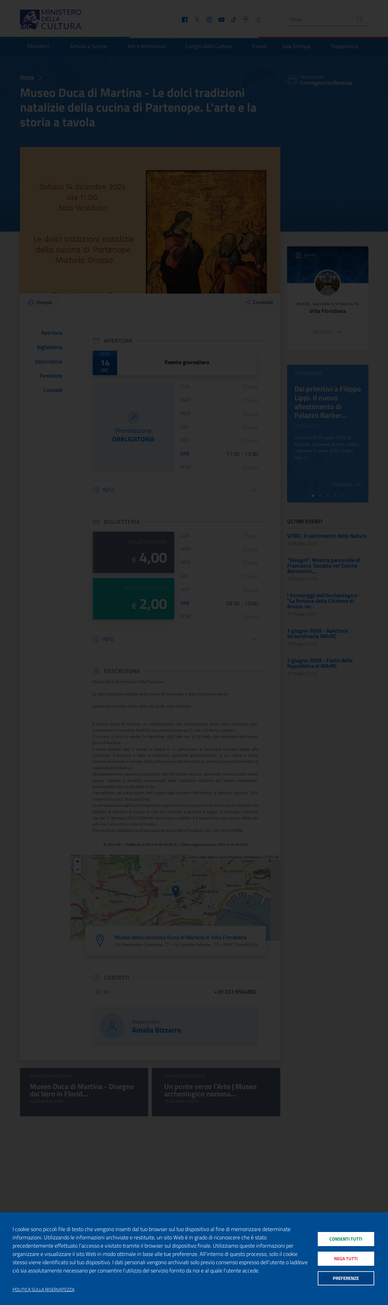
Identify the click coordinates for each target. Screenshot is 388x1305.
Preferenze (346, 1279)
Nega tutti (346, 1258)
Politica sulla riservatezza (44, 1289)
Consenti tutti (345, 1237)
